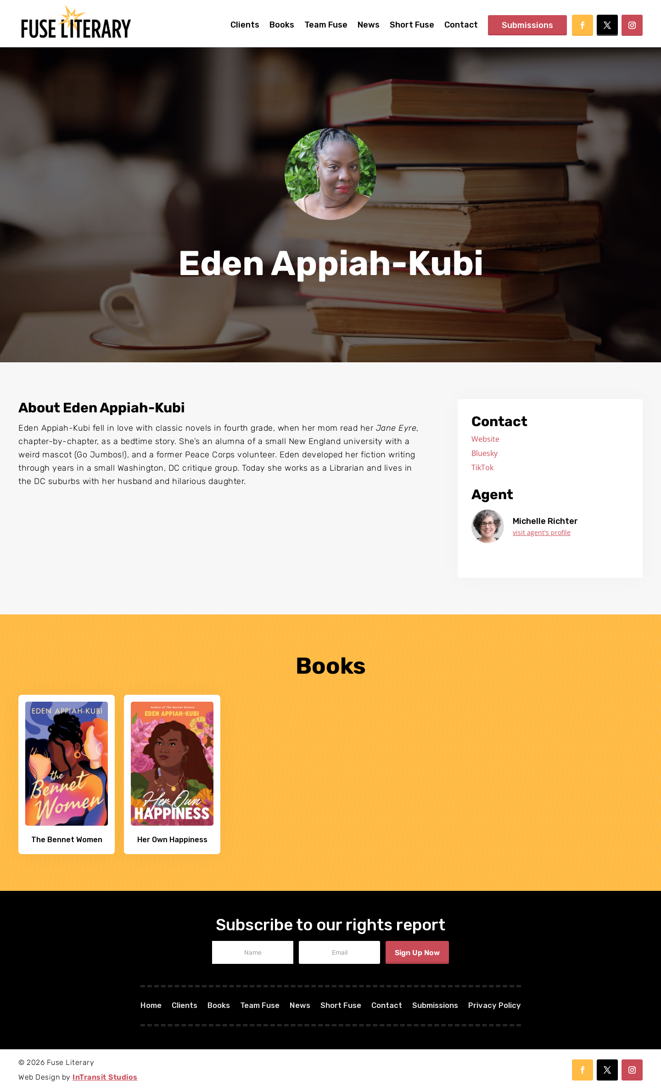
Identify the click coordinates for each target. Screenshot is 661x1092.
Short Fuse (412, 25)
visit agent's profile (542, 532)
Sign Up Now (417, 952)
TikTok (482, 467)
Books (281, 25)
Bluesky (484, 453)
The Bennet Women (66, 839)
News (369, 25)
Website (485, 439)
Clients (244, 25)
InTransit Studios (105, 1077)
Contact (461, 25)
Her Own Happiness (172, 839)
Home (138, 1006)
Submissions (527, 25)
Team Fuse (325, 25)
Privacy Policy (507, 1006)
